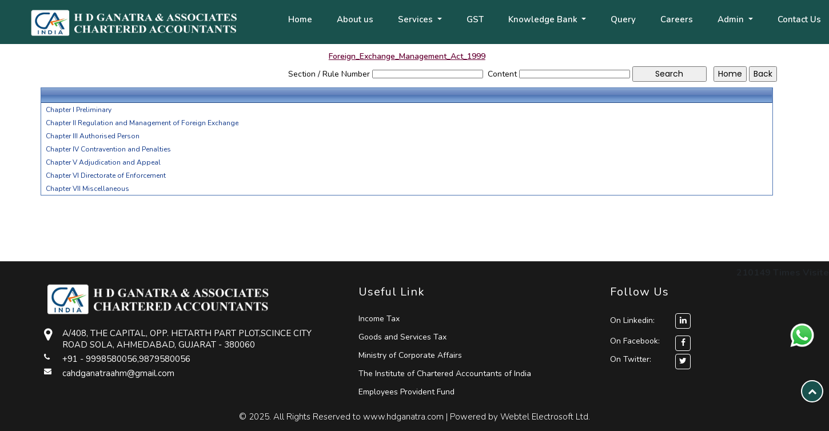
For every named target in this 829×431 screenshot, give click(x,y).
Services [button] (416, 19)
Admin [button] (732, 19)
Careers (676, 19)
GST (475, 19)
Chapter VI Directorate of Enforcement (106, 175)
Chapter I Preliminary (78, 109)
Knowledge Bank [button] (544, 19)
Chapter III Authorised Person (93, 136)
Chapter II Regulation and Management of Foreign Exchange (142, 122)
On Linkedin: (650, 320)
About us (355, 19)
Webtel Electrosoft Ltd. (545, 416)
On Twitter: (630, 359)
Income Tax (379, 318)
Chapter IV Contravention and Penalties (108, 149)
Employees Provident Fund (406, 391)
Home (300, 19)
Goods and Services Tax (402, 337)
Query (623, 19)
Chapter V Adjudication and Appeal (103, 162)
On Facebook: (635, 341)
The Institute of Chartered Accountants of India (444, 373)
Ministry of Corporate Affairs (410, 355)
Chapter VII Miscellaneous (87, 188)
